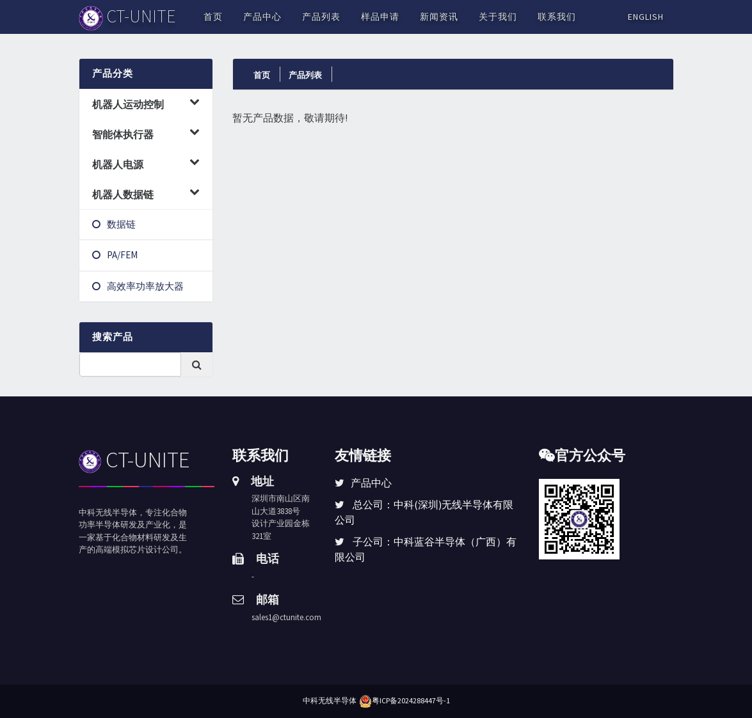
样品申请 (380, 16)
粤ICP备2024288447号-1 (411, 700)
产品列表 (321, 16)
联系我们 (557, 16)
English (646, 16)
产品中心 (262, 16)
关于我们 (498, 16)
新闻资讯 (439, 16)
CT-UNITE (135, 460)
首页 (213, 16)
